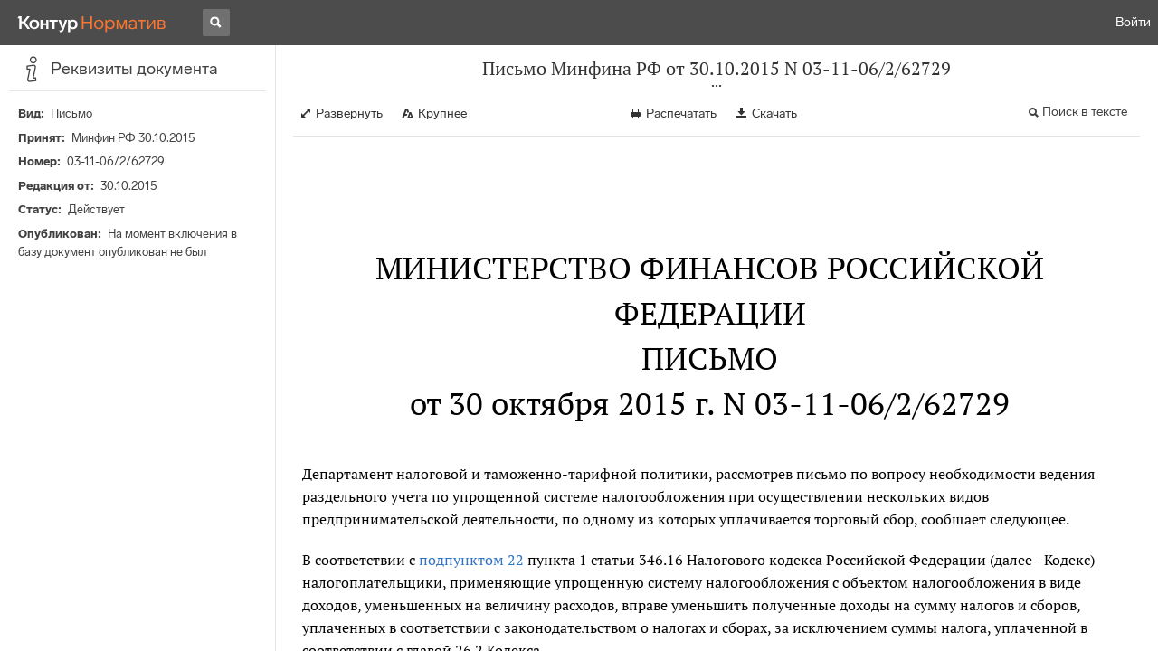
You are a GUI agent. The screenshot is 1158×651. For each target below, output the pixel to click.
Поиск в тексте (1084, 111)
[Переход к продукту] (92, 22)
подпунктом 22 (471, 560)
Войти (1133, 22)
